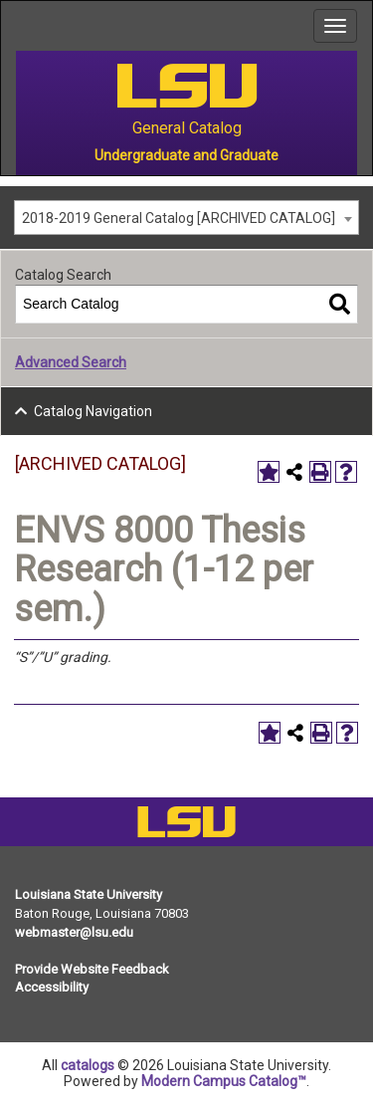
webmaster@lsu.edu (74, 932)
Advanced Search (70, 362)
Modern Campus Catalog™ (223, 1081)
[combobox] (186, 217)
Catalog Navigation (93, 411)
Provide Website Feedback (92, 969)
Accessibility (52, 987)
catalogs (87, 1065)
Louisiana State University (88, 894)
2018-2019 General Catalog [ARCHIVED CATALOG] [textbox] (178, 218)
